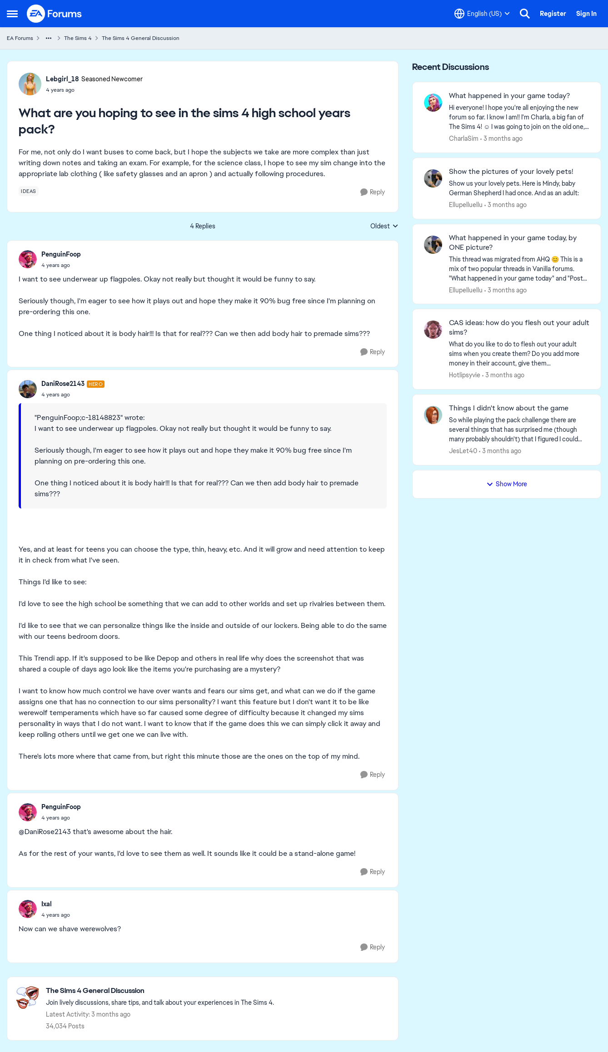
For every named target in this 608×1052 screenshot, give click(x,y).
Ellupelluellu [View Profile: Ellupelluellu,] (466, 205)
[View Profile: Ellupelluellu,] (433, 178)
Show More (506, 484)
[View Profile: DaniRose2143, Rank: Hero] (28, 389)
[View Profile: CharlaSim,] (433, 103)
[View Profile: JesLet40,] (433, 415)
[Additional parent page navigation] (48, 38)
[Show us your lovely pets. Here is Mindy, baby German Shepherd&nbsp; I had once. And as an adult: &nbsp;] (519, 188)
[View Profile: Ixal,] (28, 909)
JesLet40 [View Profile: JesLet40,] (463, 451)
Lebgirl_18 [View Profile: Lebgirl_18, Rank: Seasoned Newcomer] (62, 79)
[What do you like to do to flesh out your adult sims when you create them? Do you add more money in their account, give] (519, 354)
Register (553, 14)
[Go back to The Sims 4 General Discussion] (160, 991)
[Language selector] (482, 14)
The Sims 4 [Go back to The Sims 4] (78, 38)
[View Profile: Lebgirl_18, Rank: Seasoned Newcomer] (30, 84)
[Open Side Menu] (12, 13)
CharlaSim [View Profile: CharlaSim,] (463, 138)
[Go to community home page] (54, 14)
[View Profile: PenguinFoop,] (28, 259)
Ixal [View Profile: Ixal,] (46, 904)
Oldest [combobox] (384, 226)
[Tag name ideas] (29, 191)
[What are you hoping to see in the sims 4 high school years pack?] (61, 265)
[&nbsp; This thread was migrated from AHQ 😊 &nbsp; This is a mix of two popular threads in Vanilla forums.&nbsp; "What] (519, 268)
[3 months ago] (501, 138)
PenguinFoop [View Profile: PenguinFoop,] (61, 254)
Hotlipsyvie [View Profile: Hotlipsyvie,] (464, 375)
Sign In (586, 14)
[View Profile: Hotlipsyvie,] (433, 330)
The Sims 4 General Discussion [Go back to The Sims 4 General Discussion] (140, 38)
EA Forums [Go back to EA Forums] (20, 38)
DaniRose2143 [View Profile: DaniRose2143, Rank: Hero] (63, 384)
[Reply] (373, 192)
